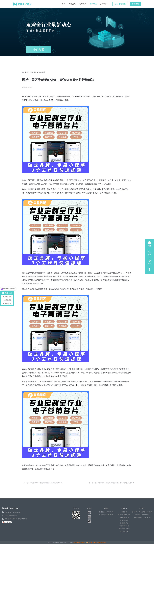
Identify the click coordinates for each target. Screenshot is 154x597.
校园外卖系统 (124, 520)
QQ (149, 246)
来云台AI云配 (124, 531)
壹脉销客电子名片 (124, 528)
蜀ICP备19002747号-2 (79, 542)
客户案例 (82, 4)
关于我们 (103, 4)
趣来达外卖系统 (124, 517)
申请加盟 (38, 49)
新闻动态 (93, 4)
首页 (63, 4)
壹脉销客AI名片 (124, 526)
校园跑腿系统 (124, 523)
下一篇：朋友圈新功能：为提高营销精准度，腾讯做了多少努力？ (111, 483)
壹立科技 (124, 512)
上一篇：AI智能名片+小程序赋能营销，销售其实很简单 (42, 483)
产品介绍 (72, 4)
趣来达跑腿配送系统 (124, 514)
